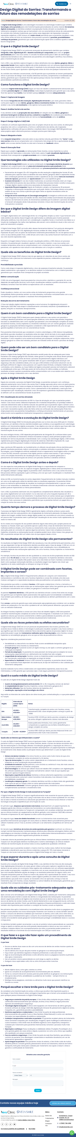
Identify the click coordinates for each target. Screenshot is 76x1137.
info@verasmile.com (66, 1127)
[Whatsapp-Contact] (71, 1132)
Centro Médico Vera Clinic (26, 1120)
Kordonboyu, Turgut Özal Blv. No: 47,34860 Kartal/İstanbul (66, 1118)
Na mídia (32, 1129)
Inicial (3, 20)
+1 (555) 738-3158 (65, 1123)
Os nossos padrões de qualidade (12, 1129)
